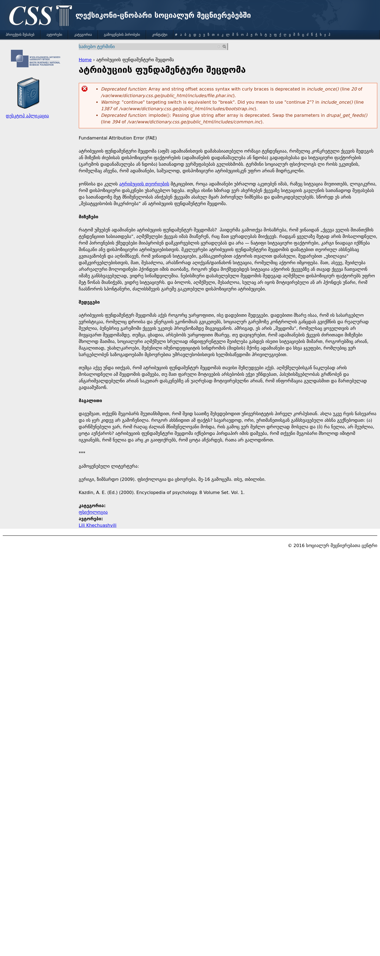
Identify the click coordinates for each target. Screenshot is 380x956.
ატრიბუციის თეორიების (144, 184)
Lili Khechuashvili (98, 525)
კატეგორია (83, 35)
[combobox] (150, 46)
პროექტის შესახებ (20, 35)
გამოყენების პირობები (122, 35)
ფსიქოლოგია (93, 512)
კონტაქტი (159, 35)
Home (85, 59)
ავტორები (54, 35)
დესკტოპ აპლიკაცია (27, 115)
